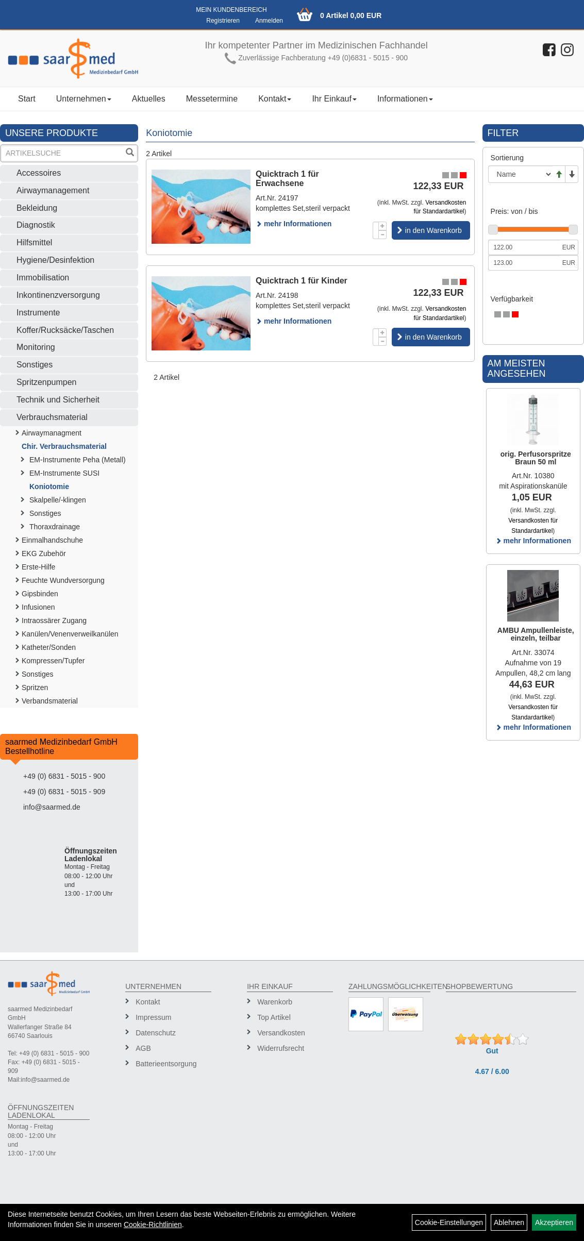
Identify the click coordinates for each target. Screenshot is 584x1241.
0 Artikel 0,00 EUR (350, 15)
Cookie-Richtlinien (153, 1224)
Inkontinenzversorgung (58, 295)
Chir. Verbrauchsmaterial (64, 446)
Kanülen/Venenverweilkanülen (70, 634)
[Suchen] (130, 153)
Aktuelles (148, 98)
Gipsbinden (40, 594)
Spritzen (35, 687)
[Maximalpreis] (524, 263)
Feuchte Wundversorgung (63, 580)
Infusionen (38, 607)
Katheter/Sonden (49, 647)
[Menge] (376, 230)
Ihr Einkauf (334, 98)
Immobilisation (42, 277)
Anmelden (269, 20)
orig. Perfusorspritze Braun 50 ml (535, 458)
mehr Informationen (293, 224)
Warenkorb (274, 1002)
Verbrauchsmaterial (52, 417)
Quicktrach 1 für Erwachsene (287, 179)
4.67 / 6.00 (492, 1071)
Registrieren (223, 20)
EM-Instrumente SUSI (64, 473)
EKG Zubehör (44, 553)
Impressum (153, 1017)
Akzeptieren (554, 1222)
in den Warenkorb (433, 230)
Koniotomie (49, 486)
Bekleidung (36, 208)
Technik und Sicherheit (57, 399)
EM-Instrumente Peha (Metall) (77, 460)
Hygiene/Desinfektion (55, 260)
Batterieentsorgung (166, 1064)
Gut (492, 1051)
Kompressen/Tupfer (53, 661)
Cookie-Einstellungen (449, 1222)
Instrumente (38, 312)
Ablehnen (509, 1222)
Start (27, 98)
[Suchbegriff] (62, 153)
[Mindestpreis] (524, 247)
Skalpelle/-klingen (57, 500)
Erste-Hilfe (38, 567)
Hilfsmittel (34, 242)
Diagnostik (35, 225)
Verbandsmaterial (50, 701)
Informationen (405, 98)
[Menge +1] (383, 226)
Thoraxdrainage (54, 527)
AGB (143, 1048)
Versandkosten (281, 1033)
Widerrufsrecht (280, 1048)
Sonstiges (34, 364)
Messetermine (212, 98)
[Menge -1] (383, 234)
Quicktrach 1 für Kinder (301, 280)
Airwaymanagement (52, 190)
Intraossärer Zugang (54, 620)
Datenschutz (156, 1033)
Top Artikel (274, 1017)
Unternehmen (83, 98)
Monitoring (35, 347)
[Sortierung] (520, 174)
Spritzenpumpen (46, 382)
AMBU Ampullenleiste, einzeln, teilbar (535, 634)
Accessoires (38, 173)
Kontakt (274, 98)
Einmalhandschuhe (52, 540)
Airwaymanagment (51, 433)
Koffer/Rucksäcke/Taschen (65, 330)
